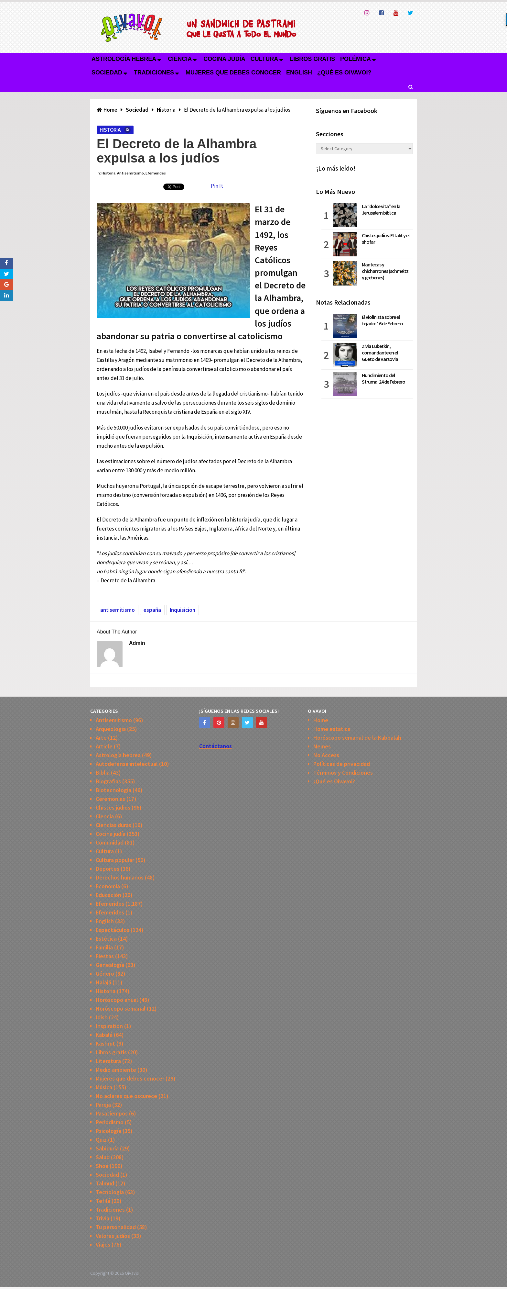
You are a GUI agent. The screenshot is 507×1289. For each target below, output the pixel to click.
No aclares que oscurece (126, 1096)
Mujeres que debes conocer (233, 72)
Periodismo (110, 1122)
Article (104, 746)
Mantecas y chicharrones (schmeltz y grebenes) (385, 271)
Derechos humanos (120, 877)
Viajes (103, 1244)
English (299, 72)
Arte (101, 737)
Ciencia (180, 59)
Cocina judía (224, 59)
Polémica (355, 59)
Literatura (108, 1061)
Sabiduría (107, 1148)
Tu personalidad (116, 1227)
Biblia (103, 772)
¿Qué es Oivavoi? (344, 72)
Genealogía (110, 965)
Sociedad (107, 72)
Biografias (108, 781)
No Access (326, 755)
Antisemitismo (130, 173)
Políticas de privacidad (341, 764)
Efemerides (156, 173)
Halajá (103, 982)
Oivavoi (132, 1273)
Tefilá (103, 1201)
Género (105, 973)
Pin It (217, 185)
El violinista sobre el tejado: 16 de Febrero (382, 320)
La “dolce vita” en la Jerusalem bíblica (381, 209)
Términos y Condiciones (343, 772)
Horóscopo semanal (121, 1008)
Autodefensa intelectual (127, 764)
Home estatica (332, 729)
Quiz (101, 1139)
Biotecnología (113, 790)
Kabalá (104, 1034)
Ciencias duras (113, 825)
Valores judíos (113, 1235)
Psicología (108, 1131)
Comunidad (110, 842)
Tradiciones (154, 72)
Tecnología (110, 1192)
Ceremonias (110, 798)
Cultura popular (115, 860)
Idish (102, 1017)
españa (152, 609)
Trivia (102, 1218)
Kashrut (105, 1043)
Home (320, 720)
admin (137, 643)
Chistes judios (113, 807)
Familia (104, 947)
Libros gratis (312, 59)
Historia (110, 129)
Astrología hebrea (124, 59)
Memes (322, 746)
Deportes (107, 868)
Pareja (103, 1104)
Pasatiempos (112, 1113)
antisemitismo (117, 609)
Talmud (105, 1183)
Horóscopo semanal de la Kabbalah (357, 737)
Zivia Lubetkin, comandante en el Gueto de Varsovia (380, 352)
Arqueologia (111, 729)
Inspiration (109, 1026)
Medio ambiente (116, 1069)
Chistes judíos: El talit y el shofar (385, 238)
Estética (106, 938)
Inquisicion (182, 609)
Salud (103, 1157)
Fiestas (105, 956)
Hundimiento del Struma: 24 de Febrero (383, 378)
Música (104, 1087)
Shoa (102, 1166)
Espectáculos (112, 930)
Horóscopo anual (117, 999)
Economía (108, 886)
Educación (108, 895)
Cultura (264, 59)
